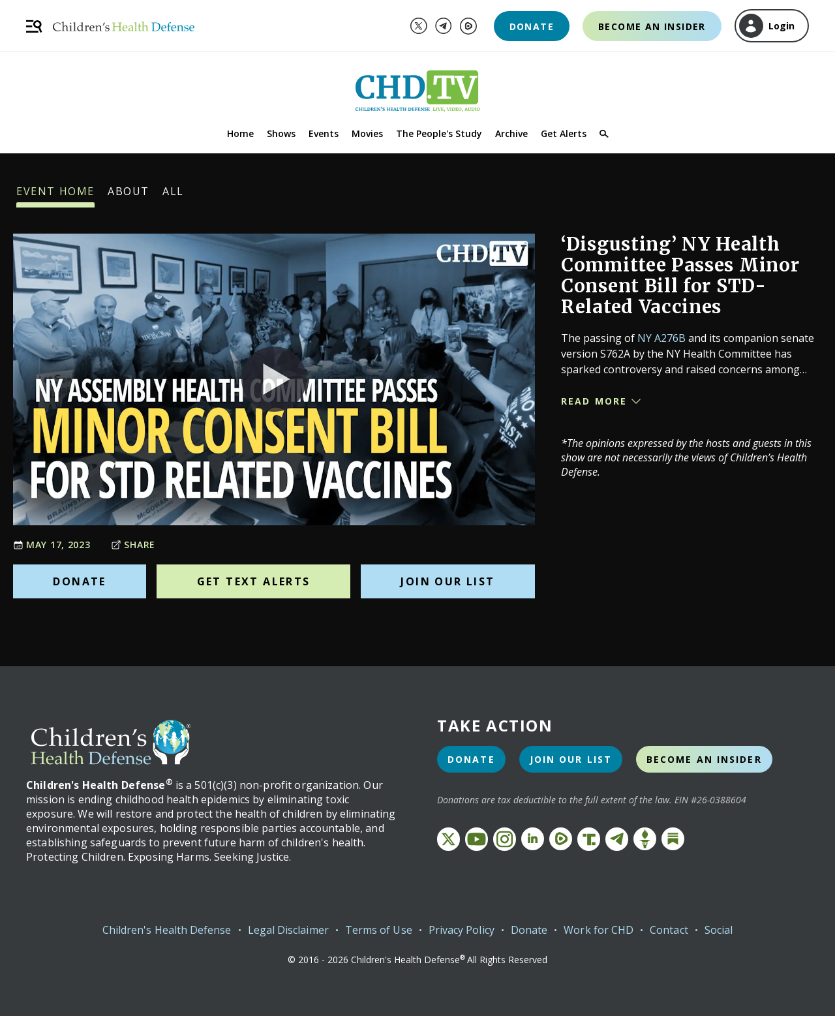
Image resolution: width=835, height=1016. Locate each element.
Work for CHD (598, 930)
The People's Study (439, 133)
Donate (531, 26)
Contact (669, 930)
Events (324, 133)
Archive (511, 133)
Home (240, 133)
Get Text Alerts (254, 581)
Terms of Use (378, 930)
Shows (281, 133)
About (128, 196)
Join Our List (447, 581)
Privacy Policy (461, 930)
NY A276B (661, 338)
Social (719, 930)
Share (133, 544)
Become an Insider (652, 26)
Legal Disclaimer (288, 930)
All (173, 196)
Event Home (55, 196)
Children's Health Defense (167, 930)
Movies (367, 133)
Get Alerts (563, 133)
